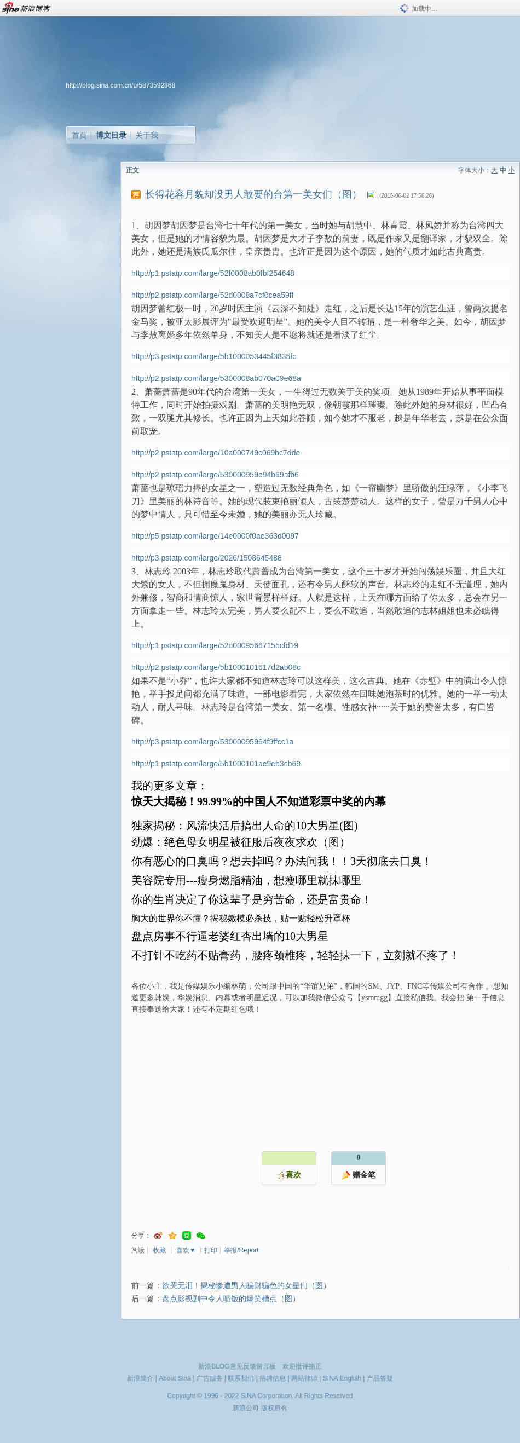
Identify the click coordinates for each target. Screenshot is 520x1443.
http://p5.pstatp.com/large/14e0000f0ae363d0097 (215, 536)
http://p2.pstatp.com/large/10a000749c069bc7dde (215, 452)
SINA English (342, 1378)
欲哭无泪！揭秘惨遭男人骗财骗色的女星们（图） (246, 1286)
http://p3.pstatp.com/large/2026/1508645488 (206, 557)
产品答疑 (380, 1378)
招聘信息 (272, 1378)
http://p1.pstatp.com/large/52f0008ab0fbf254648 (212, 273)
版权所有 (274, 1408)
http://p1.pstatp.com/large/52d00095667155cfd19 (214, 645)
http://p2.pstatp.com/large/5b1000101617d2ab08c (216, 667)
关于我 (146, 135)
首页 (79, 135)
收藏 (159, 1250)
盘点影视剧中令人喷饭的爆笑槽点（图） (231, 1299)
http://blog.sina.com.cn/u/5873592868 (120, 85)
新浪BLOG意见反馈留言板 (236, 1366)
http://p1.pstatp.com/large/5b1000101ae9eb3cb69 (216, 763)
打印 (210, 1250)
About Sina (175, 1378)
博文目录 (111, 135)
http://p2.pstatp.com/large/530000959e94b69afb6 (215, 474)
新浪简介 (140, 1378)
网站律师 (304, 1378)
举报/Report (241, 1250)
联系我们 (241, 1378)
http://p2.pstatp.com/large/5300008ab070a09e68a (216, 378)
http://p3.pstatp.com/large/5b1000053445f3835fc (213, 356)
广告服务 (210, 1378)
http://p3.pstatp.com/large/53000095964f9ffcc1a (212, 741)
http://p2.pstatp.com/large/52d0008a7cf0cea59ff (212, 295)
